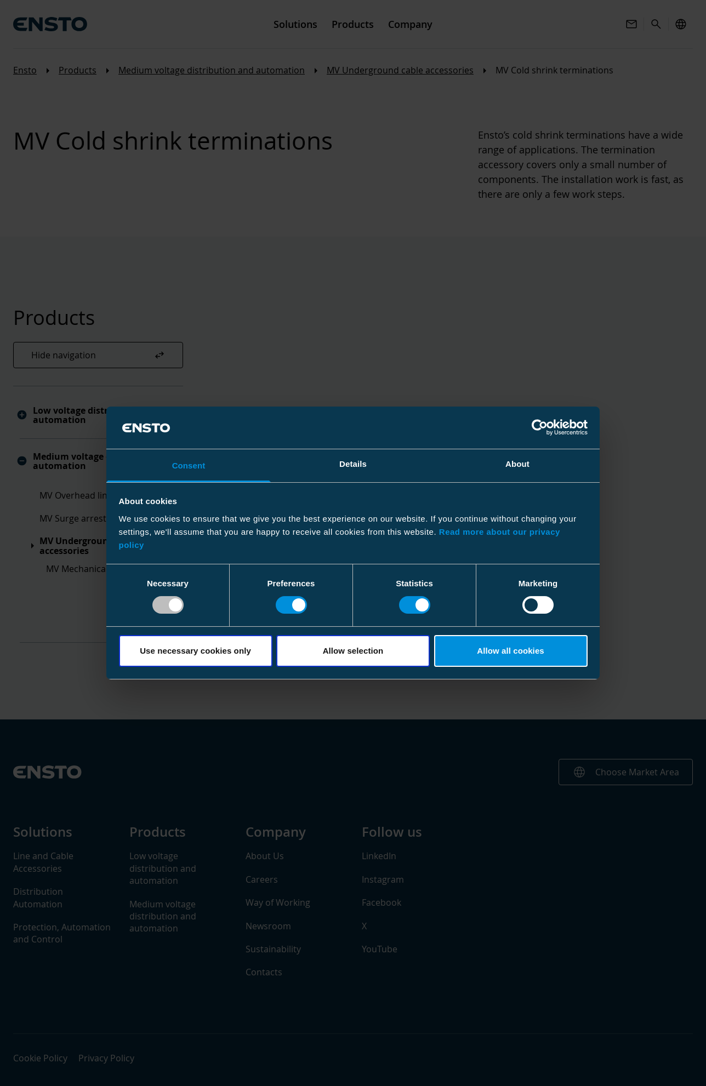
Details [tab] (353, 463)
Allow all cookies (510, 650)
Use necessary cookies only (195, 650)
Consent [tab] (189, 465)
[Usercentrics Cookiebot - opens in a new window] (540, 427)
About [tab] (517, 463)
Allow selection (353, 650)
